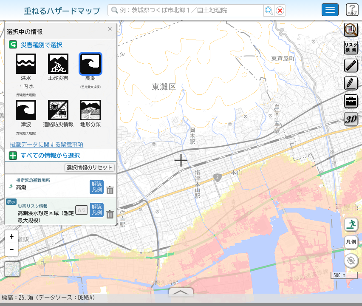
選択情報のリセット (90, 167)
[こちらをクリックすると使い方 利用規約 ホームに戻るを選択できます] (330, 9)
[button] (11, 240)
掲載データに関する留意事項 (46, 144)
